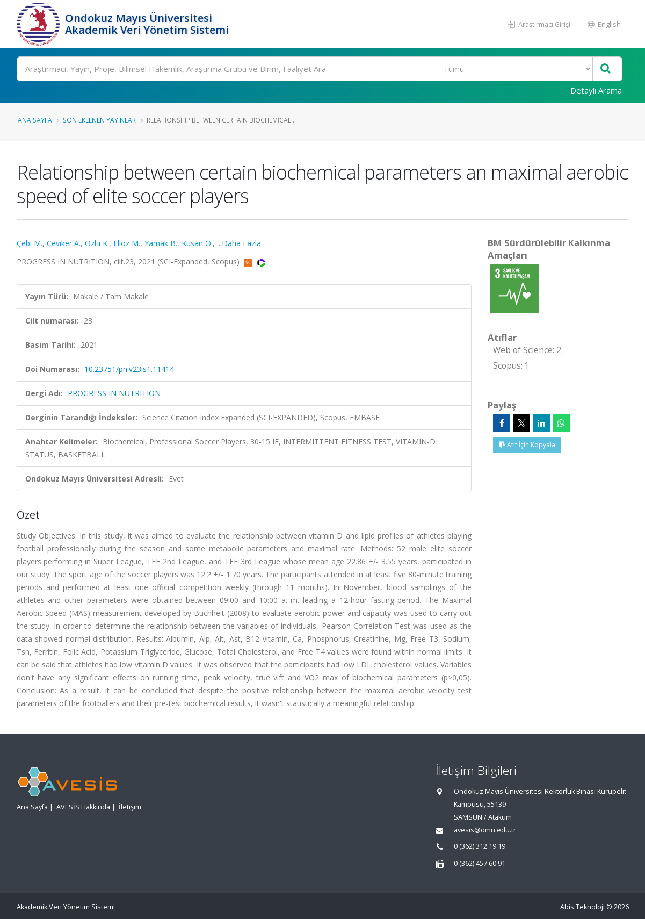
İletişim (130, 807)
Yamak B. (160, 243)
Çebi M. (29, 243)
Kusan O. (197, 243)
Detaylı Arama (596, 90)
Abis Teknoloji (582, 906)
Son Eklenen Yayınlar (99, 120)
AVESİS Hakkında (83, 807)
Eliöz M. (126, 243)
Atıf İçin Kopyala (527, 444)
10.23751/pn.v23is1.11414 (129, 369)
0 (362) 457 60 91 (479, 863)
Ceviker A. (64, 243)
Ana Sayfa (35, 120)
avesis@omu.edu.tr (485, 830)
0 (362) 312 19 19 (479, 846)
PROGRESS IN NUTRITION (114, 393)
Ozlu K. (97, 243)
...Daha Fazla (239, 243)
